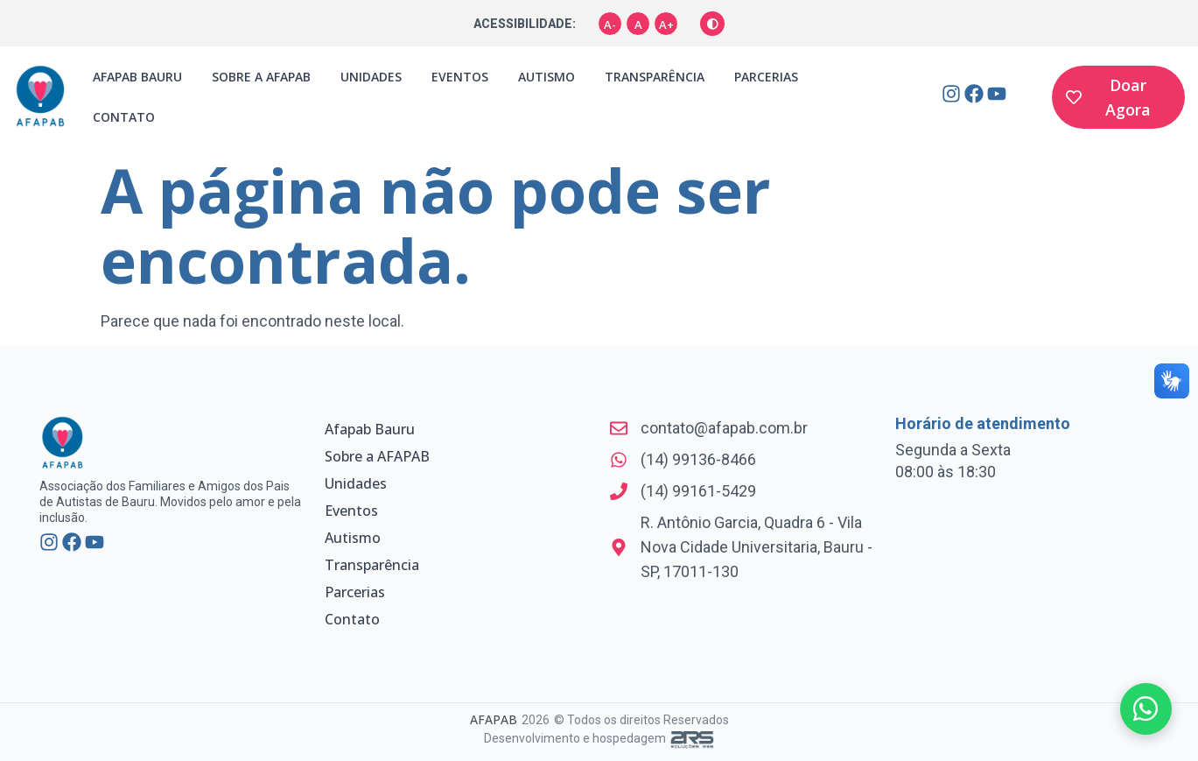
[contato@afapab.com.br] (618, 428)
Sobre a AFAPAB (261, 76)
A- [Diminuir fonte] (610, 24)
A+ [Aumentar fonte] (666, 24)
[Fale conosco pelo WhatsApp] (1145, 708)
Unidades (371, 76)
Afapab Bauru (137, 76)
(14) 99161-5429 (698, 491)
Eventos (459, 76)
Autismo (546, 76)
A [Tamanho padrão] (638, 24)
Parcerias (766, 76)
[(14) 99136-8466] (618, 460)
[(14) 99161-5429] (618, 491)
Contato (124, 117)
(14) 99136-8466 (698, 459)
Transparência (654, 76)
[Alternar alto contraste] (712, 23)
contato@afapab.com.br (724, 428)
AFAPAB (493, 719)
